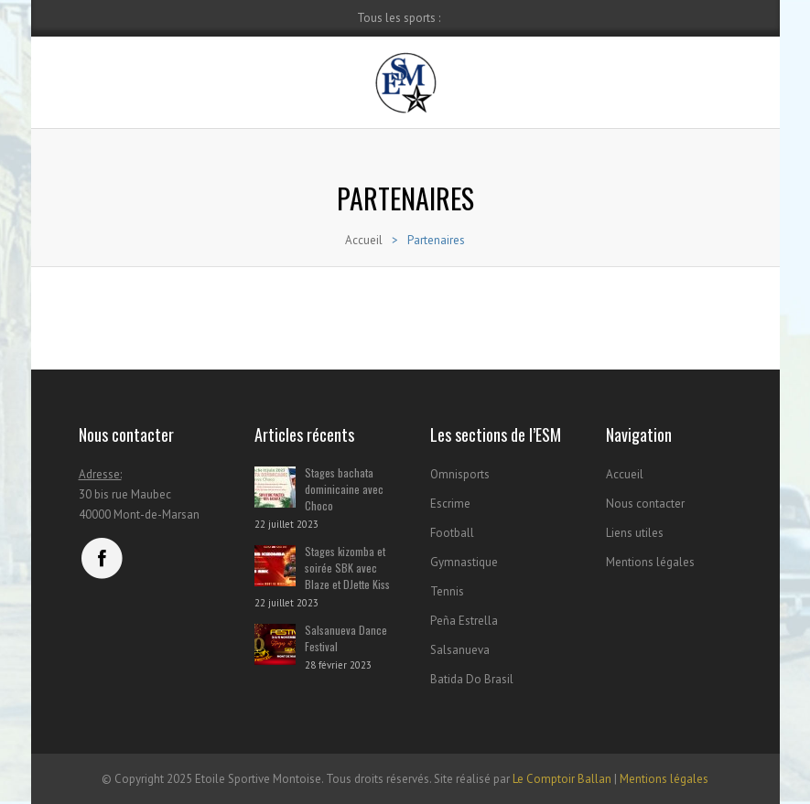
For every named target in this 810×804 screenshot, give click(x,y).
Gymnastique (464, 562)
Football (452, 533)
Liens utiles (635, 533)
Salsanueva (460, 650)
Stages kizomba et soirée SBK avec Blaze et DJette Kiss (347, 567)
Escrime (450, 503)
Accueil (364, 240)
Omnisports (460, 474)
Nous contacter (645, 503)
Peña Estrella (464, 620)
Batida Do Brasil (471, 679)
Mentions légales (650, 562)
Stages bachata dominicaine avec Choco (344, 489)
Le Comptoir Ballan (562, 779)
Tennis (447, 591)
